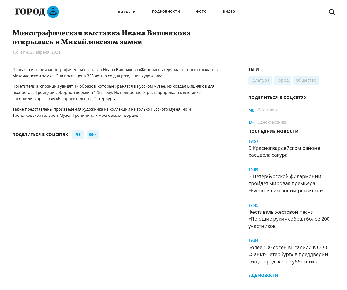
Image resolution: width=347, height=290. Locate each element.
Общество (306, 80)
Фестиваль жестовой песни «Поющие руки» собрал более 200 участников (288, 219)
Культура (260, 80)
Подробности (166, 12)
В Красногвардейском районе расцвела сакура (284, 151)
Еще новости (263, 275)
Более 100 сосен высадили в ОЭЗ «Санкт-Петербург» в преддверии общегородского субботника (288, 254)
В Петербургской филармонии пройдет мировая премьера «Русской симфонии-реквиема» (286, 183)
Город (282, 80)
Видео (229, 12)
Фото (201, 12)
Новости (127, 12)
